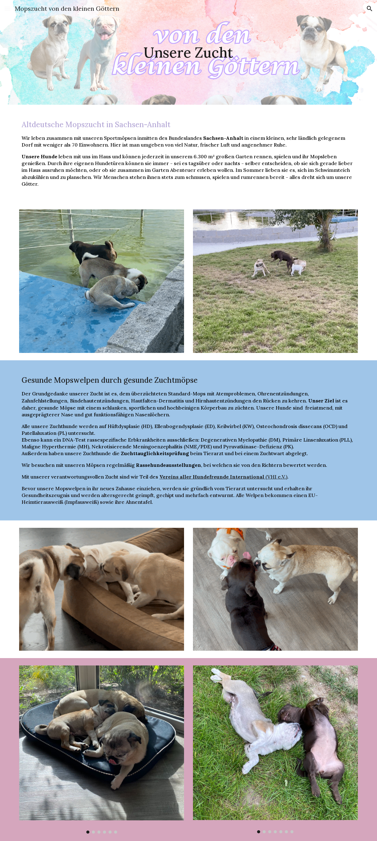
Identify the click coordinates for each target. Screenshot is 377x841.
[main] (188, 52)
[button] (7, 8)
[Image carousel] (101, 749)
